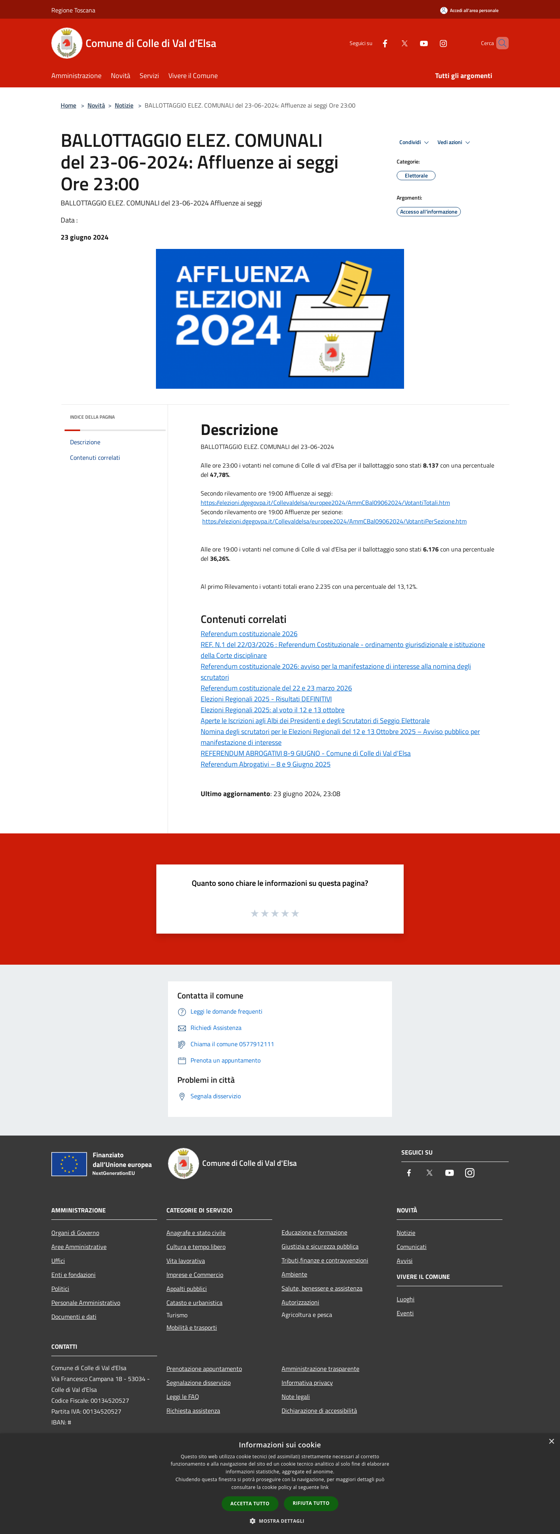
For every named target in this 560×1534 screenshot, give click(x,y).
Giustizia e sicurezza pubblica (320, 1246)
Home (68, 105)
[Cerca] (499, 43)
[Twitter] (391, 43)
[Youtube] (410, 43)
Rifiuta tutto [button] (311, 1503)
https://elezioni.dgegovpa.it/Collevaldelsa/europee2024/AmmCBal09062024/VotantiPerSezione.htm (334, 521)
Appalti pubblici (186, 1288)
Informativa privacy (307, 1382)
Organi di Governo (75, 1232)
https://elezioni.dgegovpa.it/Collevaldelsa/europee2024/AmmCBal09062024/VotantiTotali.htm (325, 502)
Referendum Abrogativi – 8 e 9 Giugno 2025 (266, 764)
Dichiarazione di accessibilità (319, 1410)
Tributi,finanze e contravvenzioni (325, 1260)
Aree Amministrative (79, 1246)
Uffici (58, 1260)
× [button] (551, 1442)
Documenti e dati (73, 1316)
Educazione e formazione (314, 1232)
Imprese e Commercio (194, 1274)
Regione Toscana (73, 10)
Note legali (296, 1396)
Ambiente (294, 1274)
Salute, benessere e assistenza (322, 1288)
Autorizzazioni (300, 1302)
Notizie (124, 105)
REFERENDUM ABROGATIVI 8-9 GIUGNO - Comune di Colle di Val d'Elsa (306, 753)
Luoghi (406, 1299)
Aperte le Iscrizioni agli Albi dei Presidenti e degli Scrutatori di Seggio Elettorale (315, 720)
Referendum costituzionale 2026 (249, 633)
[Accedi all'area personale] (469, 10)
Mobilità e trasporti (191, 1327)
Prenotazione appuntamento (204, 1368)
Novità (96, 105)
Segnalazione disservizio (198, 1382)
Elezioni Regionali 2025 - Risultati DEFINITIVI (266, 699)
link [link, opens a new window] (324, 1487)
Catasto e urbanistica (194, 1302)
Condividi (415, 142)
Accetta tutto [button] (250, 1503)
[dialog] (280, 1483)
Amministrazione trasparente (320, 1368)
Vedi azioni (455, 142)
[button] (280, 1521)
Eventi (405, 1313)
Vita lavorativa (185, 1260)
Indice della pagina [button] (92, 417)
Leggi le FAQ (182, 1396)
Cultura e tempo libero (196, 1246)
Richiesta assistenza (193, 1410)
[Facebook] (372, 43)
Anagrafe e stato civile (196, 1232)
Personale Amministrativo (85, 1302)
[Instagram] (430, 43)
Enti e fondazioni (73, 1274)
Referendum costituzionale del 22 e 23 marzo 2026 (276, 688)
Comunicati (412, 1246)
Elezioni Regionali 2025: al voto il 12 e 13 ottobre (273, 709)
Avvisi (405, 1260)
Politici (60, 1288)
